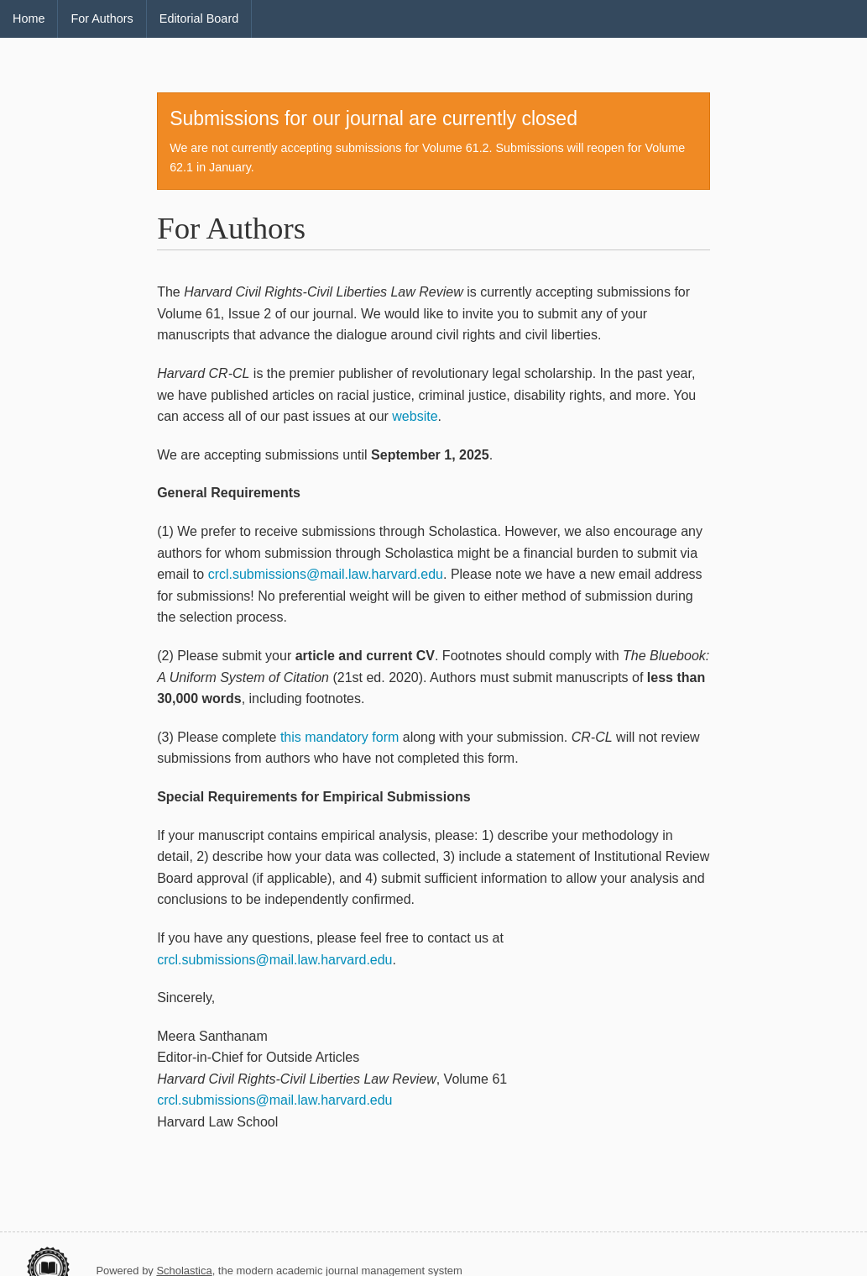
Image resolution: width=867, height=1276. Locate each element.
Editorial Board (198, 18)
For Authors (102, 18)
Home (28, 18)
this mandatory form (339, 737)
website (414, 416)
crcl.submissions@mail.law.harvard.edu (325, 574)
